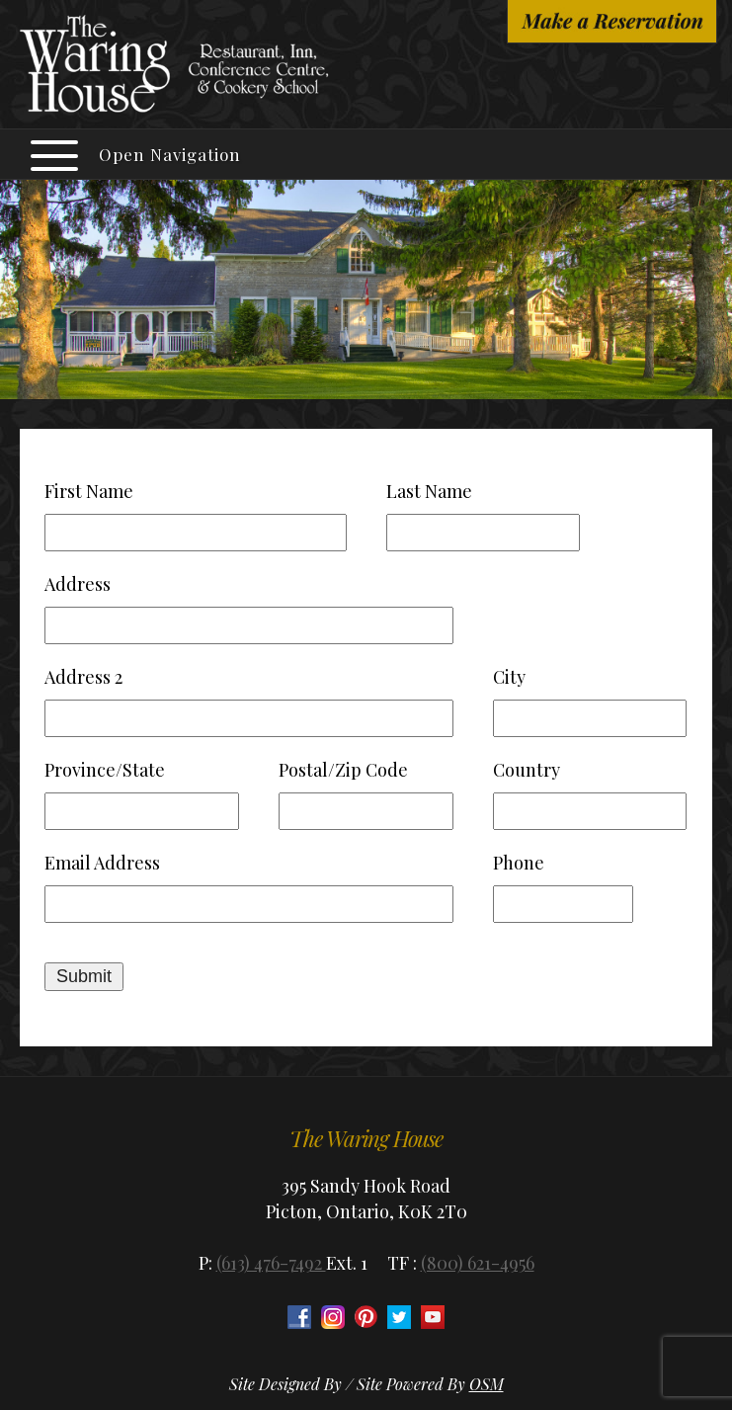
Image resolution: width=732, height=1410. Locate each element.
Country (526, 770)
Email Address (102, 862)
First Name (88, 491)
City (509, 677)
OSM (486, 1383)
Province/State (104, 770)
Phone (518, 862)
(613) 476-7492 (271, 1263)
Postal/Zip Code (343, 770)
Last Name (429, 491)
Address (77, 584)
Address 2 (83, 677)
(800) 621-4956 (477, 1263)
